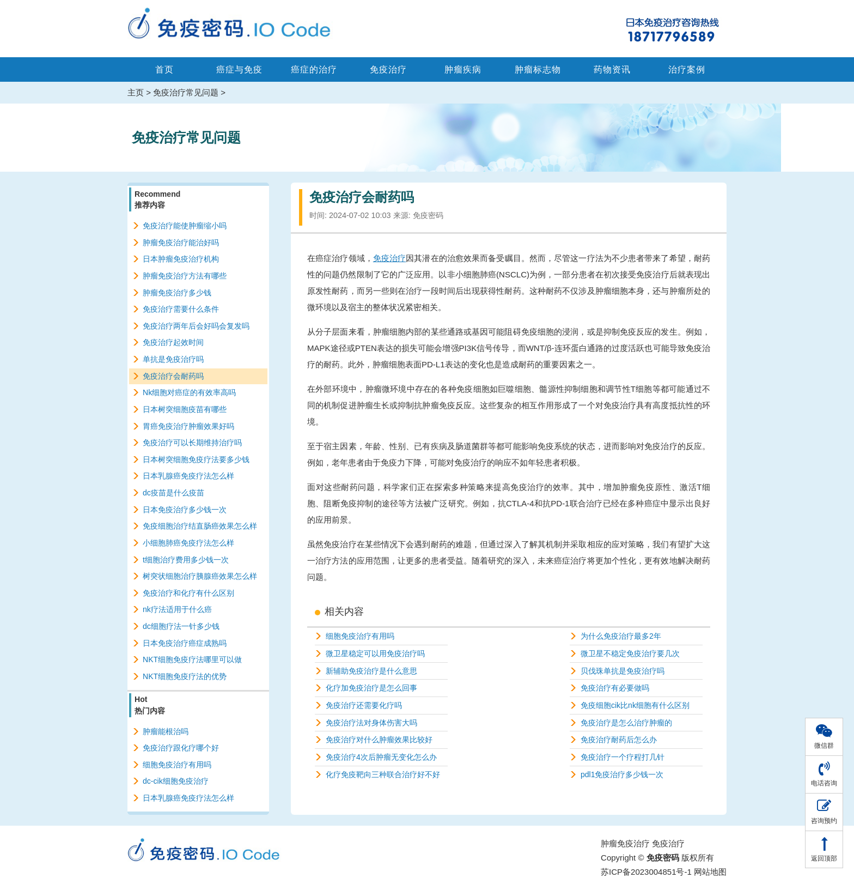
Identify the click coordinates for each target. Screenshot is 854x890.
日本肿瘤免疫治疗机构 (181, 259)
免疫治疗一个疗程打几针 (622, 757)
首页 (164, 69)
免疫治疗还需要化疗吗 (364, 705)
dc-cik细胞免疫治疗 (176, 781)
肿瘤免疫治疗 (625, 843)
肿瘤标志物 (538, 69)
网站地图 (710, 871)
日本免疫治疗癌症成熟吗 (185, 643)
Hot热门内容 (150, 705)
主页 (135, 92)
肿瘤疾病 (462, 69)
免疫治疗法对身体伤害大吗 (371, 722)
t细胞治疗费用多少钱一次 (186, 559)
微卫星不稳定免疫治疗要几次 (630, 653)
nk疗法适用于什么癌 (177, 609)
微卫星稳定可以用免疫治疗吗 (375, 653)
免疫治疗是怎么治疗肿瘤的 (626, 722)
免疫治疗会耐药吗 (173, 376)
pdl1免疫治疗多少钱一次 (622, 774)
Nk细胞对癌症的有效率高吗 (189, 392)
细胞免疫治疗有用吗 (360, 636)
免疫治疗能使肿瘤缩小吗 (185, 225)
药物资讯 (612, 69)
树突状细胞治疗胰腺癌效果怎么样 (200, 576)
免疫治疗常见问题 (185, 92)
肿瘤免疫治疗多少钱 (177, 292)
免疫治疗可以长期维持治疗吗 (192, 442)
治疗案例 (686, 69)
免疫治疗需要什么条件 (181, 309)
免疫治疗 (388, 69)
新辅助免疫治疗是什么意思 (371, 671)
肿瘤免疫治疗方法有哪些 (185, 275)
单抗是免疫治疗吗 (173, 359)
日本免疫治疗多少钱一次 (185, 509)
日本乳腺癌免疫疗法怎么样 (188, 475)
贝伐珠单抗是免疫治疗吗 (622, 671)
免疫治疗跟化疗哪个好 (181, 747)
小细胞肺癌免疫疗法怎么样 (188, 542)
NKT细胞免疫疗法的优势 (185, 676)
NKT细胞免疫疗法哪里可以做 (192, 659)
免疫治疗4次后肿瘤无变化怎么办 (381, 757)
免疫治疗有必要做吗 (615, 687)
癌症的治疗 (314, 69)
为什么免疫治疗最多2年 (621, 636)
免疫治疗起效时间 (173, 342)
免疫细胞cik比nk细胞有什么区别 (635, 705)
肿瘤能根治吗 (165, 731)
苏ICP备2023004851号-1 (646, 871)
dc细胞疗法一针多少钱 (181, 626)
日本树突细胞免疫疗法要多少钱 (196, 459)
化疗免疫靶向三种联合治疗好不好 (383, 774)
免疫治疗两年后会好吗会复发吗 (196, 326)
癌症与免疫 (239, 69)
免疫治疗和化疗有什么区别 (188, 593)
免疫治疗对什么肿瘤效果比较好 (379, 739)
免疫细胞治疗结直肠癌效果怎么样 (200, 526)
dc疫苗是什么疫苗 (173, 492)
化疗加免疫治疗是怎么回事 (371, 687)
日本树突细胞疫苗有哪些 (185, 409)
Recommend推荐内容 (157, 199)
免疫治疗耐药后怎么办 (619, 739)
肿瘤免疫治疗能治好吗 (181, 242)
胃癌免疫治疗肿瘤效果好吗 (188, 426)
